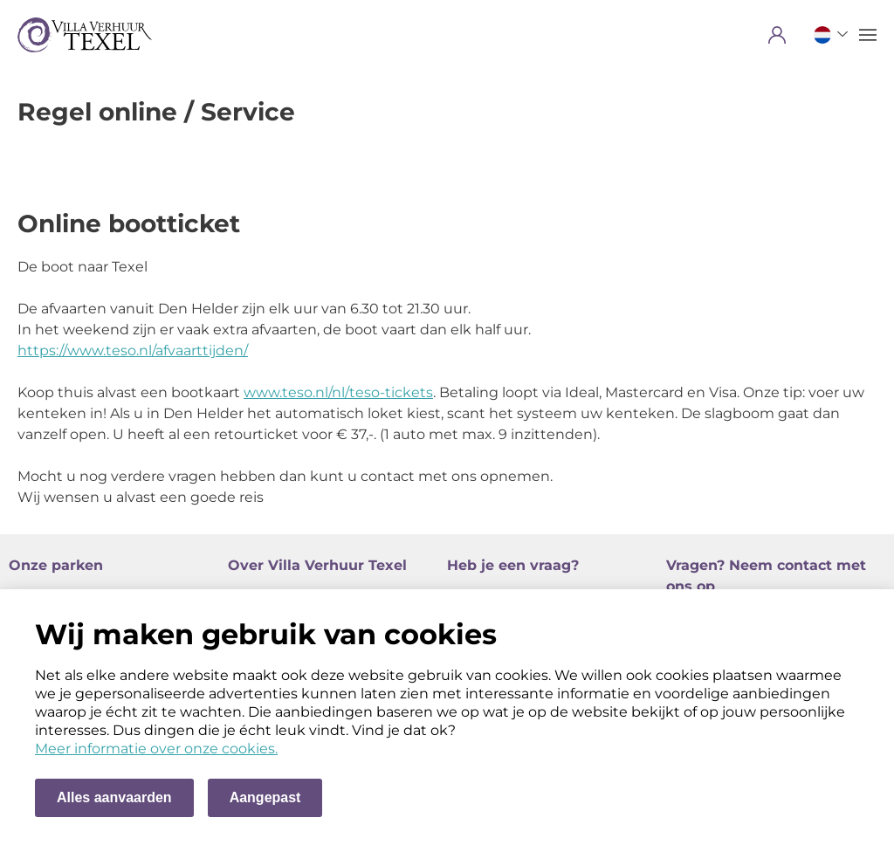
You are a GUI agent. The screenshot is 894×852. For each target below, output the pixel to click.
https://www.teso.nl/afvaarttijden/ (132, 350)
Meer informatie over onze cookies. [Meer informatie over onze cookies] (156, 748)
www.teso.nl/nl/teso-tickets (338, 392)
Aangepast (265, 797)
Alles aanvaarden (114, 797)
